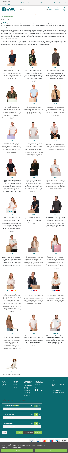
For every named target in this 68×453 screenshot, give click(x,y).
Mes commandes (39, 382)
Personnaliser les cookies (15, 447)
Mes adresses (38, 384)
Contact (53, 380)
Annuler (4, 441)
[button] (22, 418)
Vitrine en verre (27, 392)
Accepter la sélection (28, 441)
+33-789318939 (6, 4)
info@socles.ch (55, 385)
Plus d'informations (5, 447)
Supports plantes (28, 398)
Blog (14, 399)
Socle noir (26, 387)
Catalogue (15, 397)
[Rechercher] (34, 9)
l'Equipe (15, 382)
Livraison (4, 382)
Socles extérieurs (28, 385)
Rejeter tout (17, 450)
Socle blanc (26, 388)
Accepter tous (38, 441)
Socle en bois (27, 390)
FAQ (3, 392)
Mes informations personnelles (42, 385)
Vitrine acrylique (28, 393)
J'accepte (51, 450)
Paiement (4, 384)
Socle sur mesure (28, 384)
